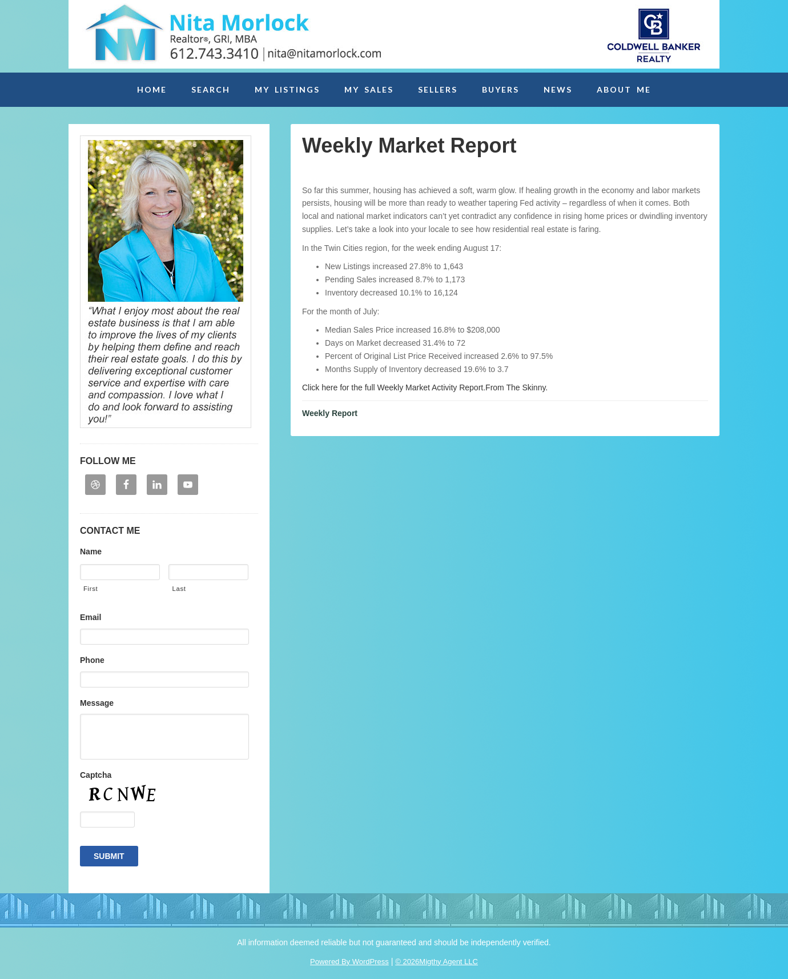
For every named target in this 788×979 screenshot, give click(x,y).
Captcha (95, 775)
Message (97, 703)
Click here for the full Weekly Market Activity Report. (393, 387)
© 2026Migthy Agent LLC (436, 961)
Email (90, 617)
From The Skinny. (516, 387)
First (90, 588)
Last (179, 588)
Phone (92, 660)
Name (91, 551)
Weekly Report (329, 413)
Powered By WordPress (349, 961)
